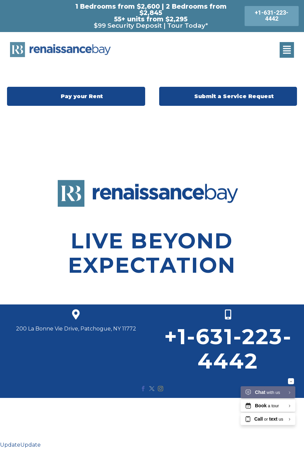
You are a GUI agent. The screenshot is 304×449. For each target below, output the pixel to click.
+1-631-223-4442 (228, 348)
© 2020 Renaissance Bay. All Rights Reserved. (152, 406)
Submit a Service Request (228, 96)
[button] (287, 50)
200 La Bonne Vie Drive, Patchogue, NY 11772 (76, 328)
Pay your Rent (76, 96)
